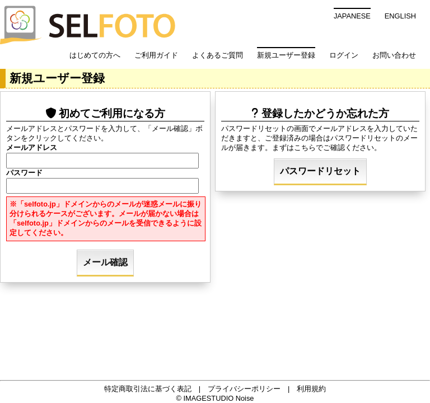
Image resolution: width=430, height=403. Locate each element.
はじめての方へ (94, 55)
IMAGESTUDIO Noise (219, 398)
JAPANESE (352, 16)
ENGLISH (400, 16)
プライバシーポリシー (244, 389)
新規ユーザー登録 (286, 55)
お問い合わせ (394, 55)
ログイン (343, 55)
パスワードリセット (320, 171)
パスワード (24, 172)
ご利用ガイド (156, 55)
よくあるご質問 (217, 55)
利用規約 (311, 389)
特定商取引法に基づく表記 (147, 389)
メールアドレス (31, 147)
